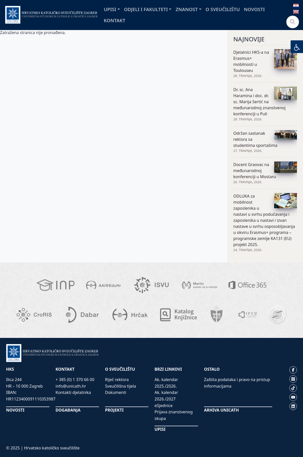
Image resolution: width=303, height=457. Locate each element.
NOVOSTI (15, 410)
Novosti (254, 9)
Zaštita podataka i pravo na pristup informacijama (237, 383)
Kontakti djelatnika (73, 392)
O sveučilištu (223, 9)
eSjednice (164, 405)
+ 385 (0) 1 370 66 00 (75, 379)
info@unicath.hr (71, 386)
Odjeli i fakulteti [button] (146, 9)
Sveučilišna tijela (120, 386)
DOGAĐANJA (68, 410)
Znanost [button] (186, 9)
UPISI (160, 429)
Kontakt (114, 20)
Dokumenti (115, 392)
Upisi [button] (110, 9)
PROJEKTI (114, 410)
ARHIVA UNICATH (221, 410)
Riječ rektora (117, 379)
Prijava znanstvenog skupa (174, 415)
